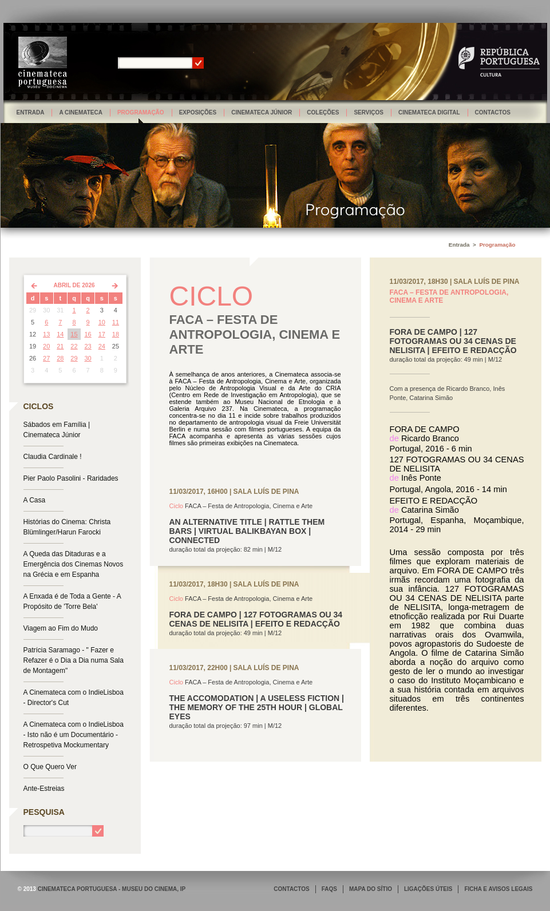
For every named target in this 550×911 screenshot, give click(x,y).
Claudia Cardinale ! (52, 457)
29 (73, 358)
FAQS (329, 889)
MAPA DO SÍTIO (370, 889)
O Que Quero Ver (50, 767)
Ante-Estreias (44, 789)
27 (46, 358)
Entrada (31, 112)
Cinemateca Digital (429, 112)
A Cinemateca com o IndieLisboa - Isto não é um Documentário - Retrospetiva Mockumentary (73, 734)
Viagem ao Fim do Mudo (60, 628)
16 (88, 334)
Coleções (323, 112)
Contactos (493, 112)
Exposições (198, 112)
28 (60, 358)
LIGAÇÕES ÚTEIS (428, 889)
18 (115, 334)
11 (115, 322)
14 (60, 334)
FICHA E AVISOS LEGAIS (498, 889)
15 (73, 334)
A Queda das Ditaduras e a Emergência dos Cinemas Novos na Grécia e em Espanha (73, 564)
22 (73, 346)
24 (101, 346)
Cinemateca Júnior (261, 112)
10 (101, 322)
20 (46, 346)
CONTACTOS (291, 889)
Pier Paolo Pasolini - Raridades (70, 478)
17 (101, 334)
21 (60, 346)
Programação (140, 112)
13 (46, 334)
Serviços (368, 112)
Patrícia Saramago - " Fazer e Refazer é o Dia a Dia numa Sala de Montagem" (73, 660)
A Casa (34, 500)
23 (88, 346)
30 (88, 358)
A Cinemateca (80, 112)
